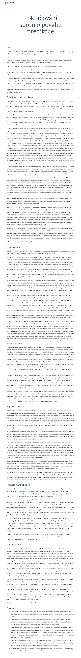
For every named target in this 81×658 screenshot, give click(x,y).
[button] (2, 3)
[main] (40, 24)
